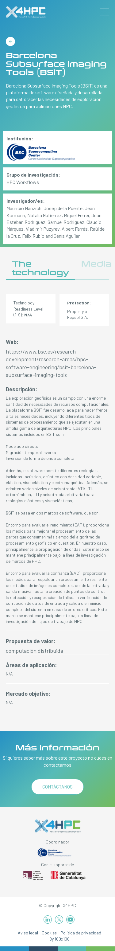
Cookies (49, 932)
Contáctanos (57, 786)
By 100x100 (59, 938)
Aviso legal (28, 932)
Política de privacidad (80, 932)
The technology (40, 268)
